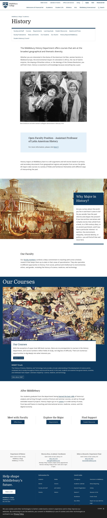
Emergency (77, 479)
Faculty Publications (20, 35)
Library (92, 488)
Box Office (77, 501)
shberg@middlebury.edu (53, 460)
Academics (49, 7)
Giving (78, 2)
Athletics (69, 7)
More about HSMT (17, 377)
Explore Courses (18, 358)
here (55, 147)
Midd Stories (44, 2)
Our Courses (20, 344)
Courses (28, 31)
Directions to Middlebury (96, 479)
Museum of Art (94, 492)
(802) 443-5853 (89, 458)
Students (40, 479)
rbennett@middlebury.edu (89, 460)
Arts (75, 7)
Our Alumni (54, 35)
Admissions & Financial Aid (34, 7)
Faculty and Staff (19, 31)
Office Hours (18, 422)
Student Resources (61, 31)
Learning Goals (48, 31)
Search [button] (101, 7)
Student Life (59, 7)
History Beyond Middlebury (68, 35)
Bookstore (77, 496)
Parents (40, 492)
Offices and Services (68, 2)
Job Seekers (57, 488)
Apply (87, 2)
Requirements (37, 31)
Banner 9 (76, 492)
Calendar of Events (55, 2)
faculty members (30, 260)
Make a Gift (9, 492)
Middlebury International (87, 7)
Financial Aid (100, 2)
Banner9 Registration (80, 488)
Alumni (40, 483)
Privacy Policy (19, 514)
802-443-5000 (6, 501)
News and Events (33, 35)
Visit (92, 2)
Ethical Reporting (94, 483)
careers (61, 402)
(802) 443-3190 (53, 458)
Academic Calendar (79, 483)
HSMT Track (17, 365)
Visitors (56, 492)
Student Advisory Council (21, 38)
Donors (56, 483)
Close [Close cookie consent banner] (101, 509)
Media (56, 479)
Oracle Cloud (93, 496)
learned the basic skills (66, 396)
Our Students (45, 35)
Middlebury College (17, 16)
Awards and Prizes (75, 31)
